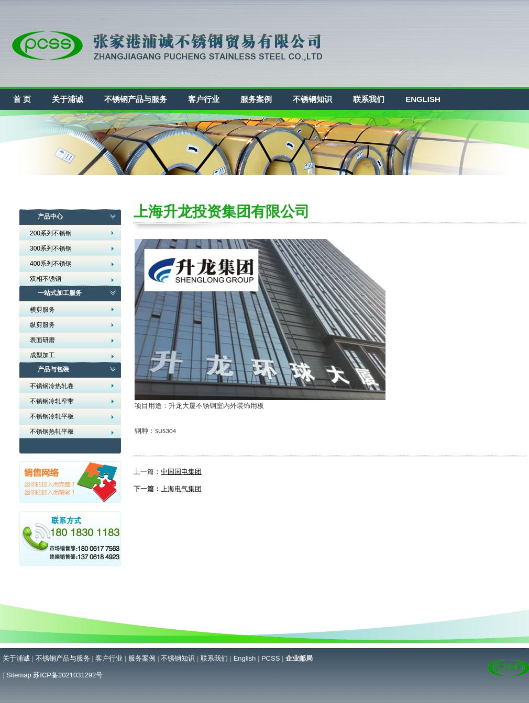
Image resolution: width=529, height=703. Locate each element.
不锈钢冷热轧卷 (52, 386)
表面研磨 (42, 340)
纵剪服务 (42, 324)
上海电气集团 (181, 489)
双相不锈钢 (45, 278)
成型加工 (42, 355)
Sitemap (18, 675)
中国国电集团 (181, 471)
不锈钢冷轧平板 (52, 416)
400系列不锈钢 (51, 263)
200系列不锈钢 (51, 233)
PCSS (270, 658)
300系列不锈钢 (51, 248)
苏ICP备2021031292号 (68, 675)
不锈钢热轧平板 (52, 431)
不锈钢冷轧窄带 (52, 401)
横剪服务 (42, 309)
